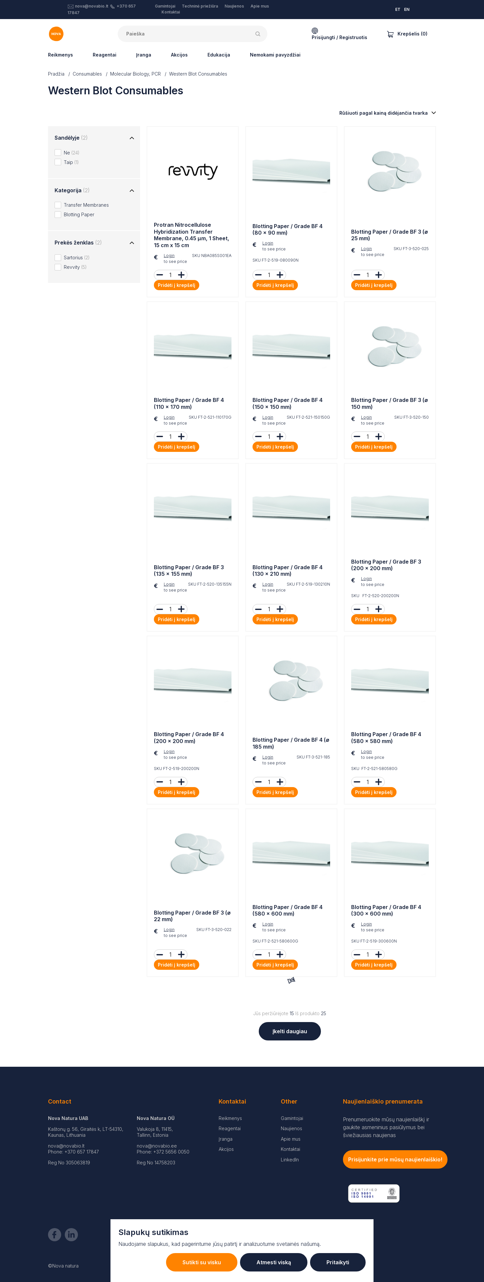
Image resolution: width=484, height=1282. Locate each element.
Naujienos (234, 6)
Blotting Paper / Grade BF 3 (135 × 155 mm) (189, 570)
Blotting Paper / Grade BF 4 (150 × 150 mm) (288, 403)
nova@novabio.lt (91, 6)
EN (406, 9)
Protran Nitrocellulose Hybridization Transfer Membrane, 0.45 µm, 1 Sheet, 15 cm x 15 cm (191, 234)
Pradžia (56, 74)
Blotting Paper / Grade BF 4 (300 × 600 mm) (386, 910)
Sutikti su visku (201, 1262)
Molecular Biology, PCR (135, 74)
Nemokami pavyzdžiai (275, 55)
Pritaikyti (338, 1262)
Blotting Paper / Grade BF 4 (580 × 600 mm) (288, 910)
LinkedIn (290, 1159)
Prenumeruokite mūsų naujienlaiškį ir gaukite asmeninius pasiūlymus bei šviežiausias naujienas (386, 1127)
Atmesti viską (273, 1262)
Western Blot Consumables (198, 74)
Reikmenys (60, 55)
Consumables (87, 74)
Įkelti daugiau (290, 1031)
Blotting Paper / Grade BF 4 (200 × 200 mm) (189, 737)
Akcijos (179, 55)
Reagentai (104, 55)
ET (397, 9)
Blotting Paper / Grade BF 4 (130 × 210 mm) (288, 570)
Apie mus (260, 6)
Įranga (143, 55)
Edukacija (218, 55)
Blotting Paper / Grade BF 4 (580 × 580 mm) (386, 737)
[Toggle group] (132, 138)
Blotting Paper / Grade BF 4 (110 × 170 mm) (189, 403)
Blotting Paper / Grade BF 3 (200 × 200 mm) (386, 565)
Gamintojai (165, 6)
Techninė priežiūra (200, 6)
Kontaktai (170, 12)
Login (169, 255)
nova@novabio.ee (157, 1146)
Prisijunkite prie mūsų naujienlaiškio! (395, 1159)
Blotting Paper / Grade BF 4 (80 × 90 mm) (288, 229)
